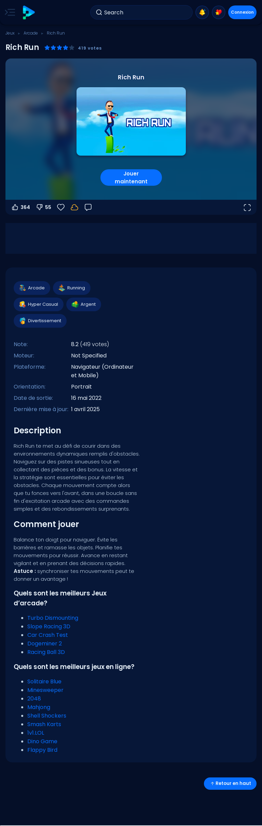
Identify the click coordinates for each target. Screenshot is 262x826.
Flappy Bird (42, 750)
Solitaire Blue (44, 681)
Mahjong (38, 707)
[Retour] (88, 207)
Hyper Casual (38, 304)
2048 (34, 699)
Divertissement (39, 321)
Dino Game (42, 741)
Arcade (31, 33)
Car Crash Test (47, 635)
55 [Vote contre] (43, 207)
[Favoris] (61, 207)
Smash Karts (44, 724)
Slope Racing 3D (48, 626)
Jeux (10, 33)
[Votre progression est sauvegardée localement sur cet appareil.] (74, 207)
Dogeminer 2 (44, 643)
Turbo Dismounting (52, 618)
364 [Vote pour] (20, 207)
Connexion (242, 12)
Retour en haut (230, 783)
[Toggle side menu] (8, 12)
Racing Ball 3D (46, 652)
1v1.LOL (35, 733)
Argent (83, 304)
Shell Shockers (46, 716)
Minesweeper (45, 690)
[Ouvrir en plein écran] (247, 207)
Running (71, 288)
